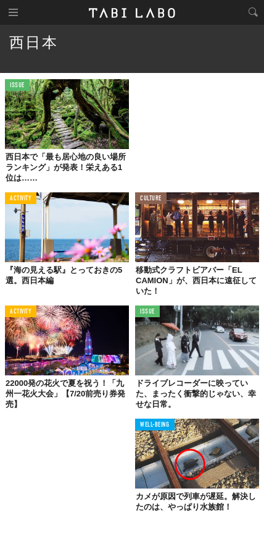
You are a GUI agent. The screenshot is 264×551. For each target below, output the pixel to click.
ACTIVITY (20, 198)
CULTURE (151, 198)
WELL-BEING (155, 425)
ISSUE (17, 85)
